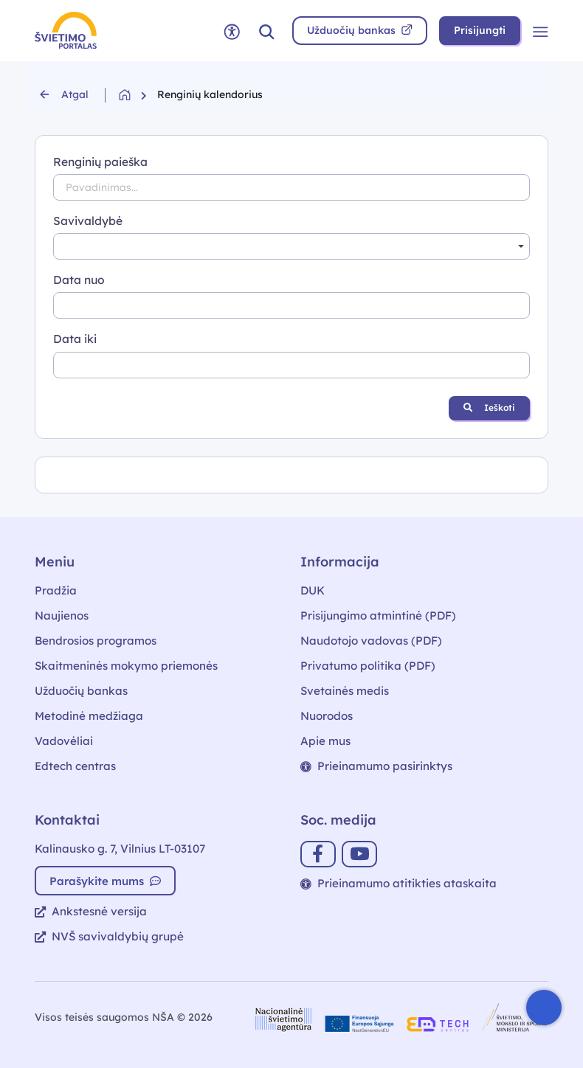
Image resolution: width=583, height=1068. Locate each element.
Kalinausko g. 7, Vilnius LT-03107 (120, 849)
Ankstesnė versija (91, 911)
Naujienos (62, 615)
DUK (312, 590)
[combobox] (291, 246)
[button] (266, 30)
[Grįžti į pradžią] (138, 94)
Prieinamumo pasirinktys (376, 766)
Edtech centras (75, 766)
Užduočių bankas (81, 691)
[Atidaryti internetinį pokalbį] (544, 1007)
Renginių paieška (100, 161)
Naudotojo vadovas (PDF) (371, 641)
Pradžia (56, 590)
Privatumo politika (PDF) (367, 666)
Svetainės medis (344, 691)
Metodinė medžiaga (89, 716)
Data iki (75, 338)
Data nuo (79, 279)
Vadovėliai (64, 741)
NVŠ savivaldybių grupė (109, 936)
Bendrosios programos (95, 641)
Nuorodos (326, 716)
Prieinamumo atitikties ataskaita (398, 883)
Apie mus (325, 741)
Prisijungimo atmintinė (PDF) (378, 615)
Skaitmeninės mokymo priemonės (126, 666)
